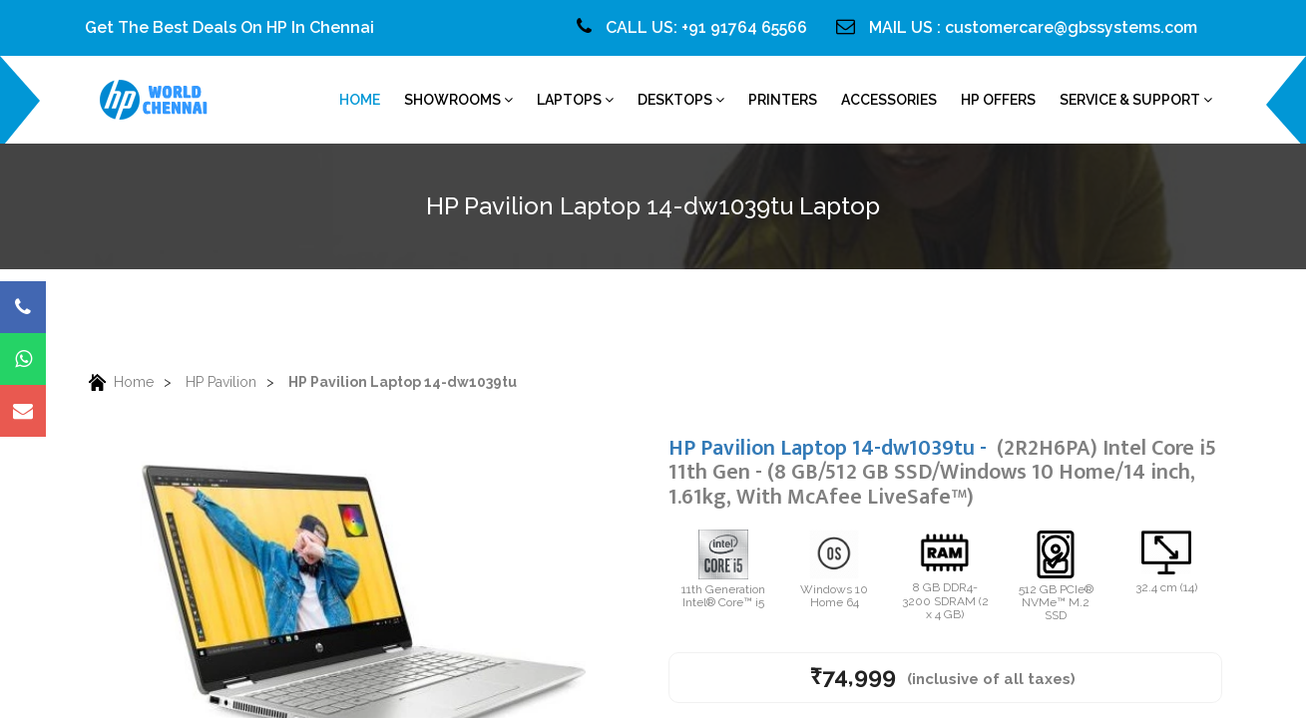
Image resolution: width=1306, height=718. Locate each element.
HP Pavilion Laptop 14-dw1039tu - (942, 472)
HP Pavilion (221, 382)
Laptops (575, 100)
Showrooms (458, 100)
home (359, 100)
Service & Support (1136, 100)
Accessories (889, 100)
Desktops (681, 100)
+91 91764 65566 (744, 27)
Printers (782, 100)
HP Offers (998, 100)
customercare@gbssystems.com (1071, 27)
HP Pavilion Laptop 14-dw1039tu (402, 382)
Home (119, 382)
